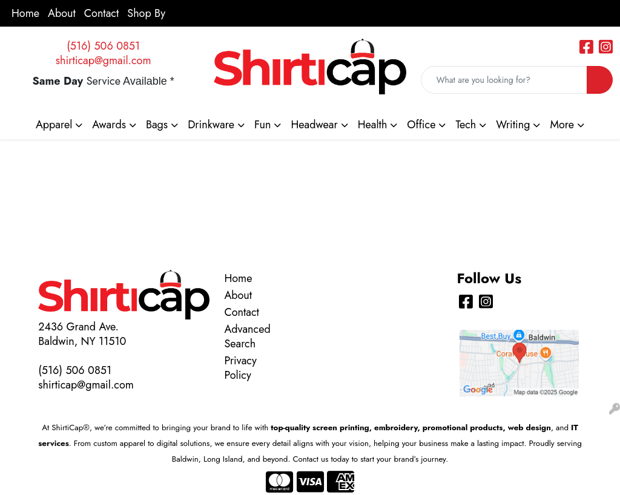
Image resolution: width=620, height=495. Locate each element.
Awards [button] (109, 125)
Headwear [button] (314, 125)
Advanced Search (246, 336)
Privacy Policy (240, 368)
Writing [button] (513, 125)
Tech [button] (465, 125)
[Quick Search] (504, 80)
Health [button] (373, 125)
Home (25, 13)
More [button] (562, 125)
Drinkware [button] (211, 125)
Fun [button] (262, 125)
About (62, 13)
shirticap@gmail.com (103, 60)
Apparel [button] (54, 125)
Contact (101, 13)
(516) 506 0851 (103, 46)
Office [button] (421, 125)
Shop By (146, 13)
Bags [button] (157, 125)
